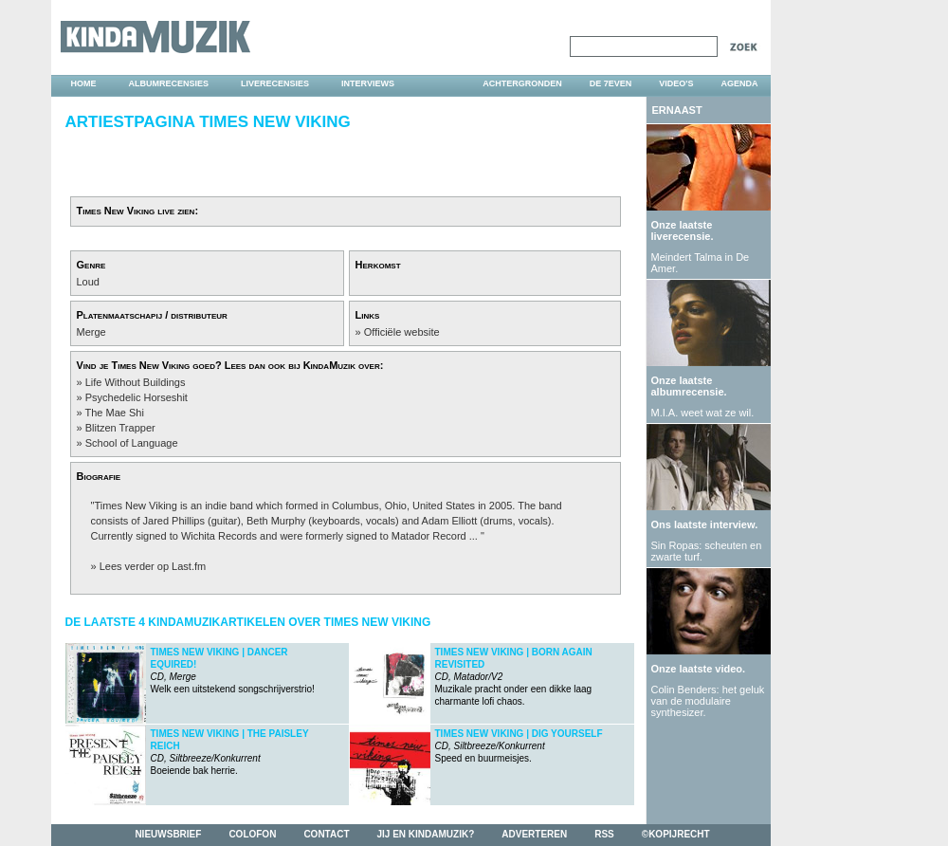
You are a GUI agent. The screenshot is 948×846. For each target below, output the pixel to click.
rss (604, 834)
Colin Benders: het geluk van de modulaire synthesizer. (708, 701)
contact (326, 834)
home (84, 83)
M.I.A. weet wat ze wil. (703, 412)
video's (676, 83)
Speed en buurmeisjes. (519, 745)
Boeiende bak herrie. (230, 752)
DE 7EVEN (611, 83)
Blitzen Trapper (120, 427)
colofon (252, 834)
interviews (367, 83)
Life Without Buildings (135, 382)
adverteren (534, 834)
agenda (738, 83)
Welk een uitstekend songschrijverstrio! (233, 670)
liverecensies (275, 83)
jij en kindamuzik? (426, 834)
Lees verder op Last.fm (153, 566)
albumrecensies (169, 83)
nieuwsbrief (168, 834)
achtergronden (522, 83)
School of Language (131, 443)
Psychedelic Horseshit (136, 397)
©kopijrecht (676, 834)
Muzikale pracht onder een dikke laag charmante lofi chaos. (513, 677)
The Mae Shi (113, 412)
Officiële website (402, 332)
